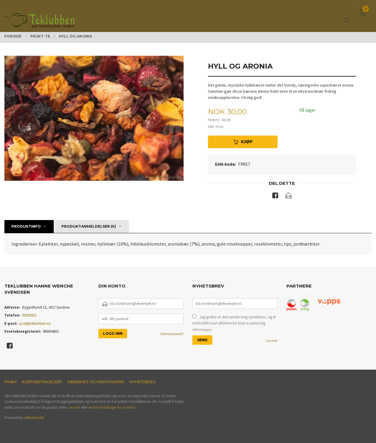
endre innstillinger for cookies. (112, 407)
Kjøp (243, 141)
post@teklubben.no (35, 323)
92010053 (29, 315)
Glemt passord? (172, 334)
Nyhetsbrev (143, 381)
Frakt (10, 381)
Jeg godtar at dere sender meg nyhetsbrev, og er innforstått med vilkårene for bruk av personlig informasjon (234, 323)
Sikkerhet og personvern (95, 381)
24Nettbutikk (34, 417)
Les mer (272, 340)
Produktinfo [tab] (26, 226)
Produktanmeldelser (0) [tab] (88, 226)
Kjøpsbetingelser (42, 381)
